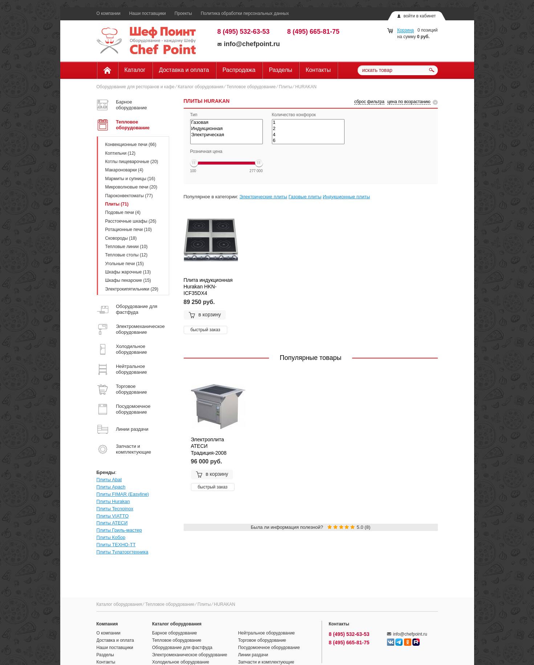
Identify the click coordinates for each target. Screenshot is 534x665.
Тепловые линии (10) (126, 246)
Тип (193, 114)
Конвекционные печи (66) (130, 144)
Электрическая (226, 135)
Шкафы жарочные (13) (128, 272)
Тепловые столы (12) (126, 255)
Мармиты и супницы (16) (130, 178)
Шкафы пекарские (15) (128, 280)
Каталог (135, 70)
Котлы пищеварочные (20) (131, 161)
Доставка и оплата (184, 70)
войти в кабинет (419, 16)
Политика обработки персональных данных (245, 13)
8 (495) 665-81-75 (313, 31)
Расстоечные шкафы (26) (130, 221)
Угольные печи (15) (124, 263)
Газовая (226, 122)
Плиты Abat (109, 479)
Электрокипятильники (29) (132, 289)
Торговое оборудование (262, 640)
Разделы (280, 70)
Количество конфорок (294, 114)
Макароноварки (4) (124, 170)
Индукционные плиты (346, 196)
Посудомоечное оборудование (269, 647)
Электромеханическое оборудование (189, 654)
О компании (109, 13)
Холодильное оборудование (180, 662)
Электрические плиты (264, 196)
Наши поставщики (147, 13)
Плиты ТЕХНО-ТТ (116, 544)
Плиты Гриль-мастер (119, 530)
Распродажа (239, 70)
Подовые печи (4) (122, 212)
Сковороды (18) (121, 238)
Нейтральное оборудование (266, 633)
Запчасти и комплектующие (266, 662)
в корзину (204, 315)
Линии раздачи (253, 654)
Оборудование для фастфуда (182, 647)
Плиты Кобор (111, 537)
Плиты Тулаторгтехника (122, 552)
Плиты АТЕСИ (112, 523)
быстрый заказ (205, 329)
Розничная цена (206, 151)
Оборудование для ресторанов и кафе (136, 86)
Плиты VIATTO (113, 516)
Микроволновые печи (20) (131, 187)
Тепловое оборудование (251, 86)
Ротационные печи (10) (128, 229)
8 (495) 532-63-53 (243, 31)
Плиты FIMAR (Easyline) (123, 494)
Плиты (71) (117, 204)
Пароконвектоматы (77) (129, 195)
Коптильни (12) (120, 153)
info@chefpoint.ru (248, 44)
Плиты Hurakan (113, 501)
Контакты (318, 70)
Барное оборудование (174, 633)
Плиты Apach (111, 487)
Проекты (183, 13)
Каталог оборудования (200, 86)
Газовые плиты (305, 196)
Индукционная (226, 129)
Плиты (285, 86)
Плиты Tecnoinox (115, 508)
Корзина (405, 30)
